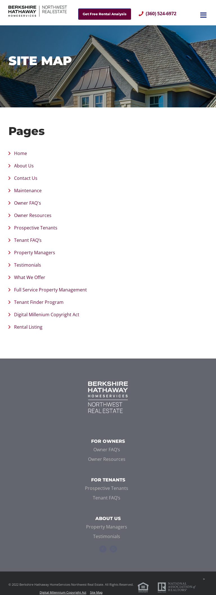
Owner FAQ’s (106, 449)
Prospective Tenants (35, 228)
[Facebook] (103, 549)
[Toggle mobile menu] (204, 15)
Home (20, 153)
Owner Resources (32, 215)
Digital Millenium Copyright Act (46, 314)
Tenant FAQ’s (28, 240)
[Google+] (113, 549)
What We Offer (29, 277)
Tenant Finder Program (39, 302)
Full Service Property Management (50, 290)
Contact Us (25, 178)
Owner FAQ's (27, 203)
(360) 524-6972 (161, 13)
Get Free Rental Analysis (105, 14)
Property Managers (34, 252)
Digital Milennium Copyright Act (63, 592)
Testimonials (27, 265)
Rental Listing (28, 327)
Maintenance (28, 190)
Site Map (96, 592)
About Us (24, 166)
